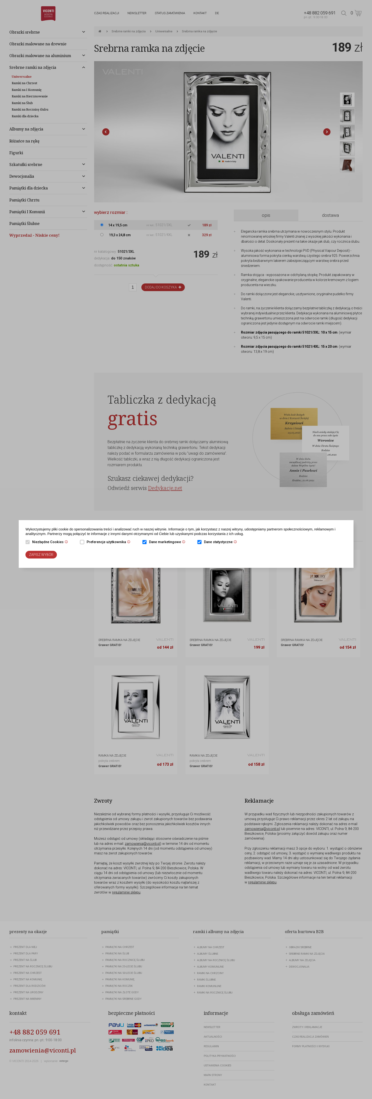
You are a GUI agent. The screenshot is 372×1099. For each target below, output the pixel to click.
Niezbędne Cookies (51, 542)
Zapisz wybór (41, 555)
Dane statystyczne (221, 542)
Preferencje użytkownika (110, 542)
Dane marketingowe (168, 542)
